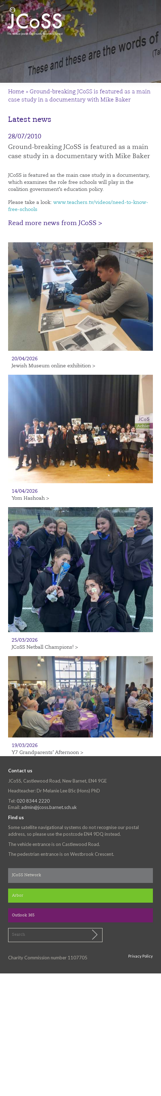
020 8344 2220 (33, 801)
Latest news (29, 120)
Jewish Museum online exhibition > (53, 365)
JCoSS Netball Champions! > (45, 647)
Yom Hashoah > (30, 498)
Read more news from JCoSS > (55, 223)
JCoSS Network (26, 875)
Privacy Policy (140, 956)
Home (16, 92)
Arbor (17, 896)
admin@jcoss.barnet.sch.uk (49, 807)
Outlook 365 (23, 915)
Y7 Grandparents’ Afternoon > (47, 752)
